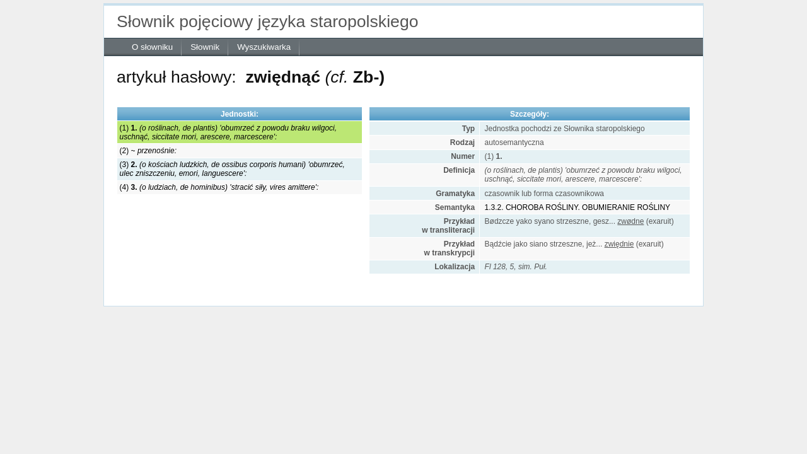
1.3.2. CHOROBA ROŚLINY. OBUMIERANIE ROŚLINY (578, 207)
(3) (232, 169)
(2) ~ (148, 150)
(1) (228, 132)
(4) (219, 187)
